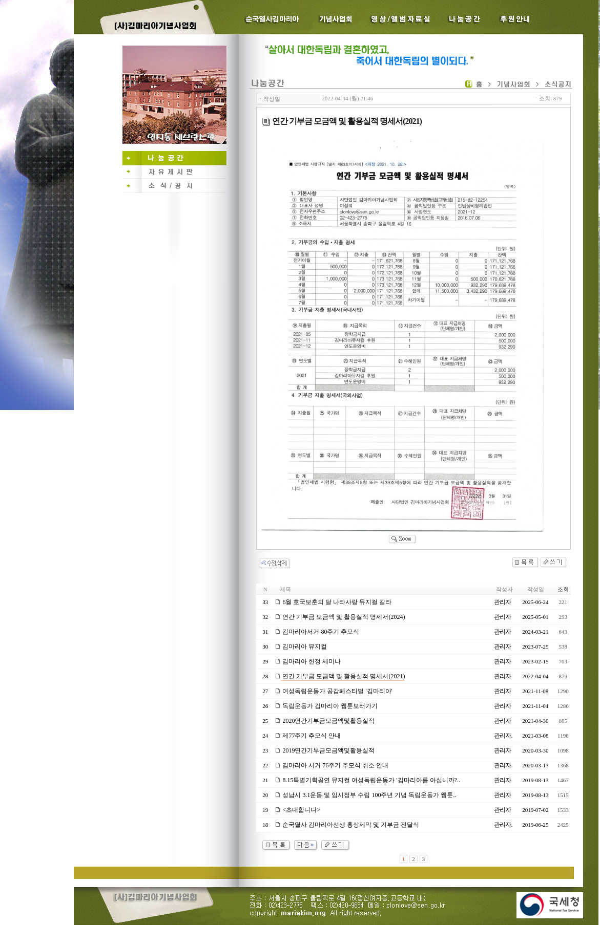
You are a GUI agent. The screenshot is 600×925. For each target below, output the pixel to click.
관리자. (503, 735)
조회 (563, 589)
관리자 (502, 602)
